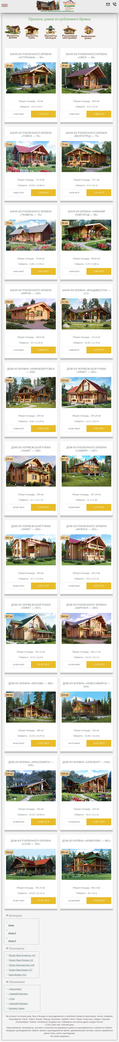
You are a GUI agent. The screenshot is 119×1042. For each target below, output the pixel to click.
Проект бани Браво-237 (20, 970)
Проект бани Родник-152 (21, 960)
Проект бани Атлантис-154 (22, 955)
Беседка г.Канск (16, 1008)
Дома (11, 925)
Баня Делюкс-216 (17, 974)
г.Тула (12, 998)
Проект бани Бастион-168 (21, 965)
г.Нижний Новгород (18, 993)
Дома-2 (12, 933)
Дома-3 (12, 941)
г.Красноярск (15, 989)
